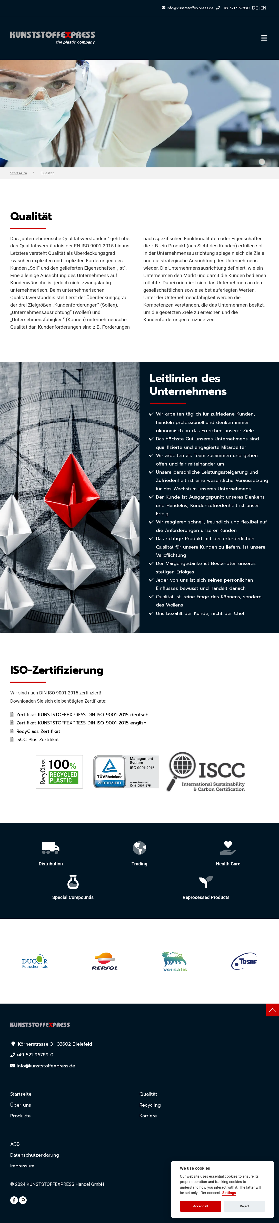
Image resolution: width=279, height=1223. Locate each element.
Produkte (20, 1115)
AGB (15, 1144)
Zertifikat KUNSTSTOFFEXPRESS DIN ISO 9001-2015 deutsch (82, 714)
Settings (229, 1193)
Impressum (22, 1165)
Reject (244, 1206)
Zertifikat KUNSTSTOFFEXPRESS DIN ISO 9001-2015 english (81, 722)
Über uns (20, 1105)
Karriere (148, 1115)
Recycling (150, 1105)
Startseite (18, 173)
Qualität (148, 1094)
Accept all (200, 1206)
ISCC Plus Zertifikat (37, 739)
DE (255, 8)
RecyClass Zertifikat (38, 731)
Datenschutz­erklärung (34, 1155)
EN (263, 8)
